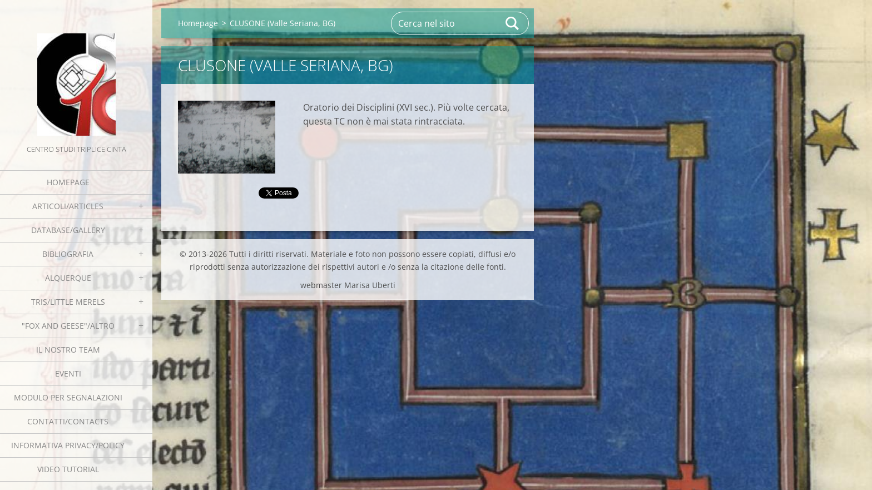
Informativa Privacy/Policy (68, 445)
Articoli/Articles (67, 206)
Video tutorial (68, 469)
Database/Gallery (68, 230)
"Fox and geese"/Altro (68, 325)
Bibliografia (67, 254)
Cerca (513, 23)
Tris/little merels (68, 301)
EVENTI (68, 373)
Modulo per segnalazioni (68, 397)
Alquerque (68, 278)
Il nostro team (68, 349)
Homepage (68, 182)
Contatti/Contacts (67, 421)
